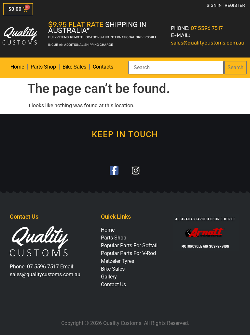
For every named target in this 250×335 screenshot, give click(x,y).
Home (17, 67)
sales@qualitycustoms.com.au (207, 43)
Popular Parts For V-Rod (128, 253)
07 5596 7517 (207, 28)
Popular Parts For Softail (129, 245)
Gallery (109, 277)
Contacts (103, 67)
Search (235, 67)
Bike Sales (74, 67)
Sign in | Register (226, 5)
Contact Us (113, 284)
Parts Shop (43, 67)
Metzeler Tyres (117, 261)
